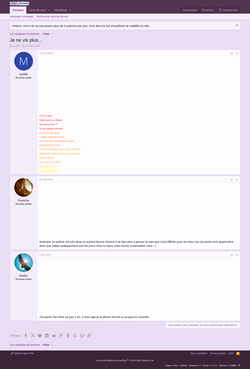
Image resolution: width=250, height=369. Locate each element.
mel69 (16, 45)
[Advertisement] (72, 85)
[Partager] (231, 53)
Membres (61, 10)
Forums (18, 10)
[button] (49, 10)
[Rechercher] (228, 10)
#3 (237, 254)
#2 (237, 179)
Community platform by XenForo (125, 360)
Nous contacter (198, 353)
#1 (237, 53)
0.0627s (214, 365)
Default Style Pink (22, 353)
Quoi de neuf (37, 10)
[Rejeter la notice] (236, 26)
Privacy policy (218, 353)
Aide (231, 353)
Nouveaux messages (21, 16)
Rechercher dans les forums (52, 16)
